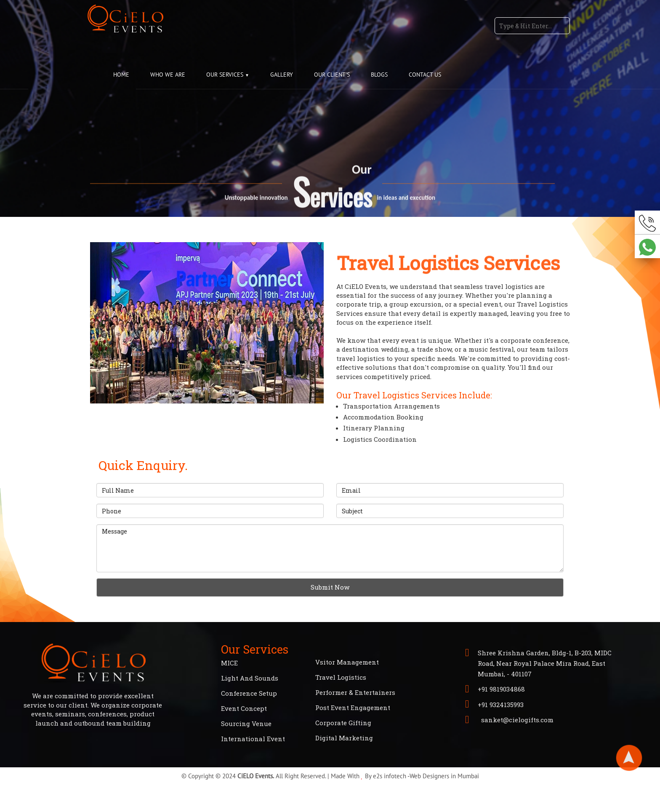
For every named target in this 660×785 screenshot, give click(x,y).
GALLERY (281, 74)
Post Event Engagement (352, 707)
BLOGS (379, 74)
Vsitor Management (347, 662)
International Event (253, 738)
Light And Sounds (249, 678)
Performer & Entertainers (355, 692)
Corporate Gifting (343, 722)
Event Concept (244, 708)
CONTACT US (425, 74)
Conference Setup (249, 693)
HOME (121, 74)
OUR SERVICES (225, 74)
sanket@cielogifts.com (516, 720)
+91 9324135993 (501, 704)
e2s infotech (389, 776)
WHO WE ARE (167, 74)
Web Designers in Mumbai (444, 776)
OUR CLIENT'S (332, 74)
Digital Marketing (344, 738)
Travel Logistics (340, 677)
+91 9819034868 (501, 689)
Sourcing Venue (246, 723)
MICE (229, 663)
